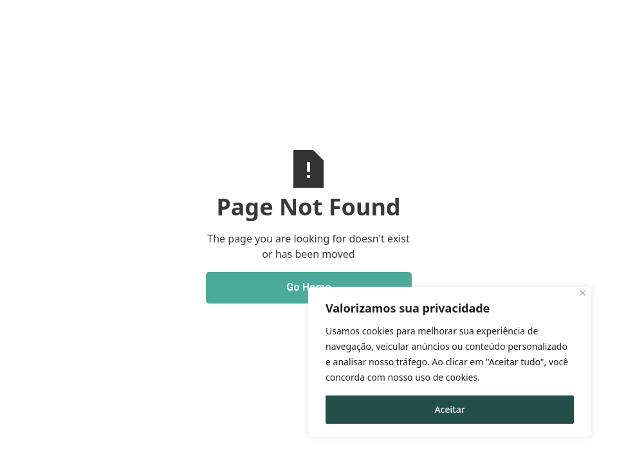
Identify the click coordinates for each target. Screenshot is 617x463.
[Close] (582, 293)
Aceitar (449, 409)
